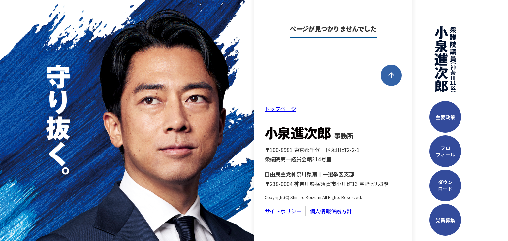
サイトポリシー (283, 211)
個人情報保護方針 (331, 211)
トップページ (280, 109)
